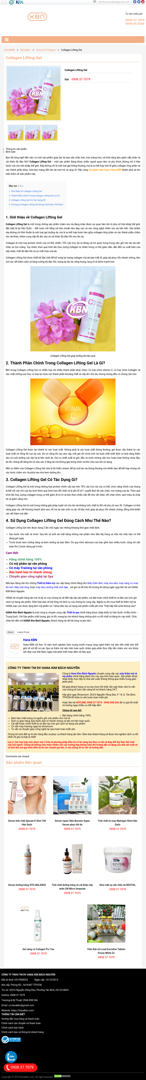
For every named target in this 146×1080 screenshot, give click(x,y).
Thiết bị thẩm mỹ (46, 583)
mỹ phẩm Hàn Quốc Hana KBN (105, 169)
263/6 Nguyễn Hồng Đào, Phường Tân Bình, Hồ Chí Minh (38, 990)
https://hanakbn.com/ (22, 1010)
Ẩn (21, 186)
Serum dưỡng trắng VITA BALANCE (27, 885)
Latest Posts (23, 632)
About (10, 632)
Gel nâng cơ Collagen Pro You (38, 949)
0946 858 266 (30, 1000)
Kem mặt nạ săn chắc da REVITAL (118, 885)
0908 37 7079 (17, 995)
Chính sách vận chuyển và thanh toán (21, 1023)
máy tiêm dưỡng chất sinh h (52, 587)
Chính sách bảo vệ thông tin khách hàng (23, 1032)
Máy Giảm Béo (95, 583)
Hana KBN (30, 640)
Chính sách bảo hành (13, 1027)
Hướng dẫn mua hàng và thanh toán (20, 1018)
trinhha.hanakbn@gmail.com (114, 2)
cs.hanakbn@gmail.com (21, 1005)
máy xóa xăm (110, 583)
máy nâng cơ (126, 583)
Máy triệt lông (21, 587)
